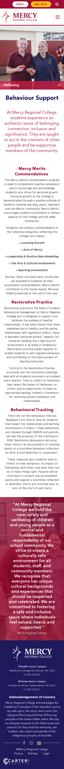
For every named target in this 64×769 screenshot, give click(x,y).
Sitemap (33, 753)
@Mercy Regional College (32, 749)
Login (46, 753)
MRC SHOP (41, 4)
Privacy (18, 753)
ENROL (20, 4)
